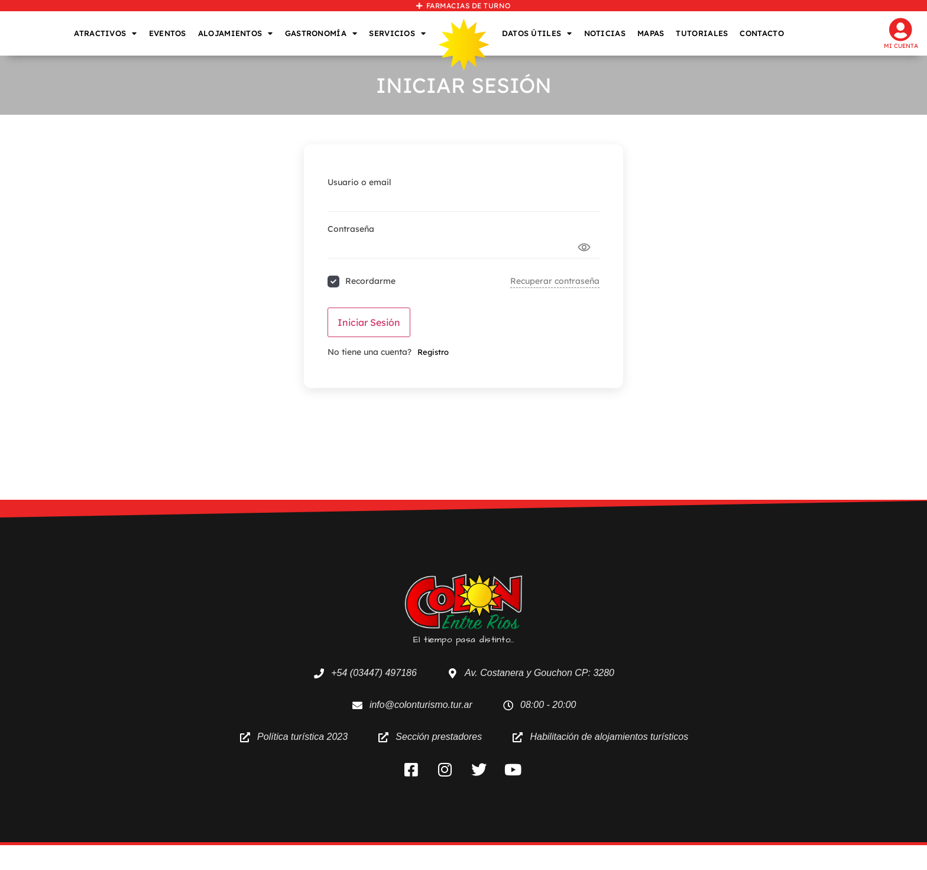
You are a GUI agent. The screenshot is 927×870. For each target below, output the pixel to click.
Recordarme (370, 281)
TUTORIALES (702, 33)
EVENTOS (167, 33)
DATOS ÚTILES (537, 33)
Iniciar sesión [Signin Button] (369, 322)
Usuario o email (359, 182)
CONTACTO (761, 33)
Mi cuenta (901, 46)
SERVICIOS (397, 33)
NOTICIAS (604, 33)
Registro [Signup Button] (433, 352)
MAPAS (651, 33)
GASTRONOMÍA (321, 33)
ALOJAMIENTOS (235, 33)
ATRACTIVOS (105, 33)
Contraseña (351, 229)
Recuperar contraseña (554, 281)
